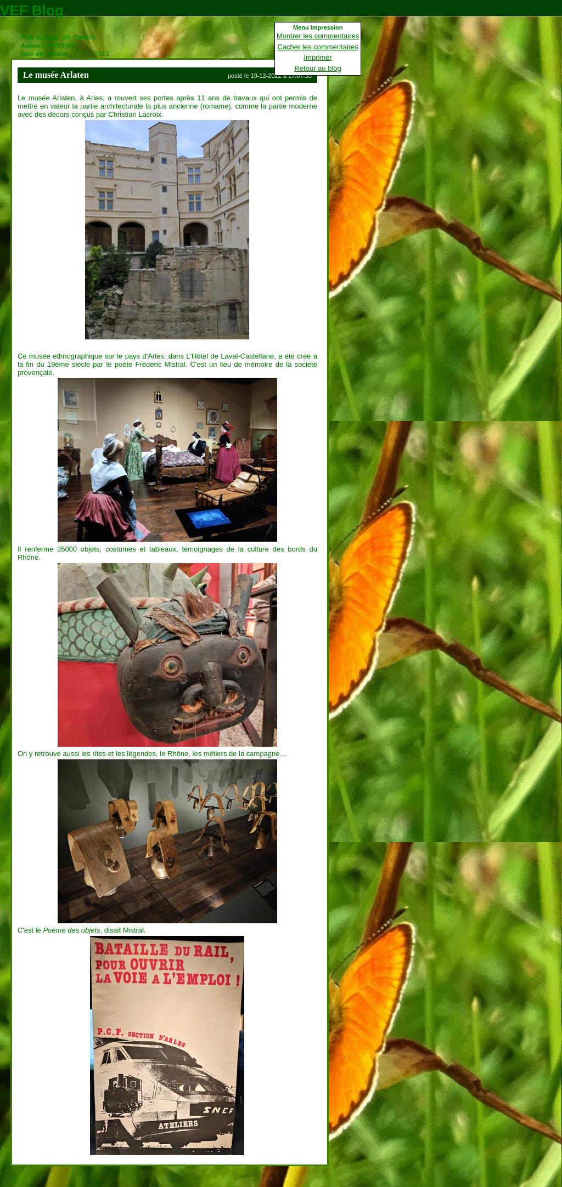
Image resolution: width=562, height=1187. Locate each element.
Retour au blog (318, 68)
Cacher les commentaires (317, 47)
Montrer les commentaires (318, 36)
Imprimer (318, 57)
